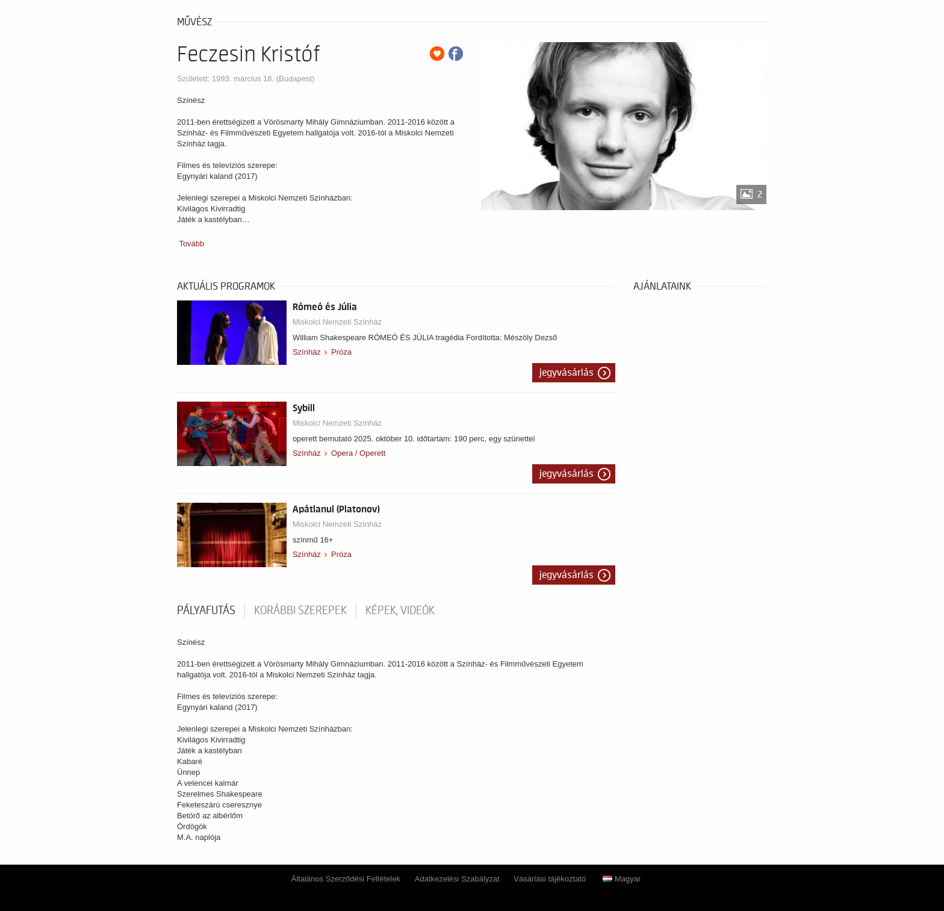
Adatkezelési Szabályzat (457, 878)
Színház (307, 351)
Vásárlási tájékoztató (550, 878)
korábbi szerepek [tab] (300, 610)
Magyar (622, 878)
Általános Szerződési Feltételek (345, 878)
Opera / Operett (358, 453)
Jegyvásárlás (566, 372)
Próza (341, 351)
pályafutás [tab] (206, 610)
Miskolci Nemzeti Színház (337, 321)
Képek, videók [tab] (400, 610)
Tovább (191, 243)
